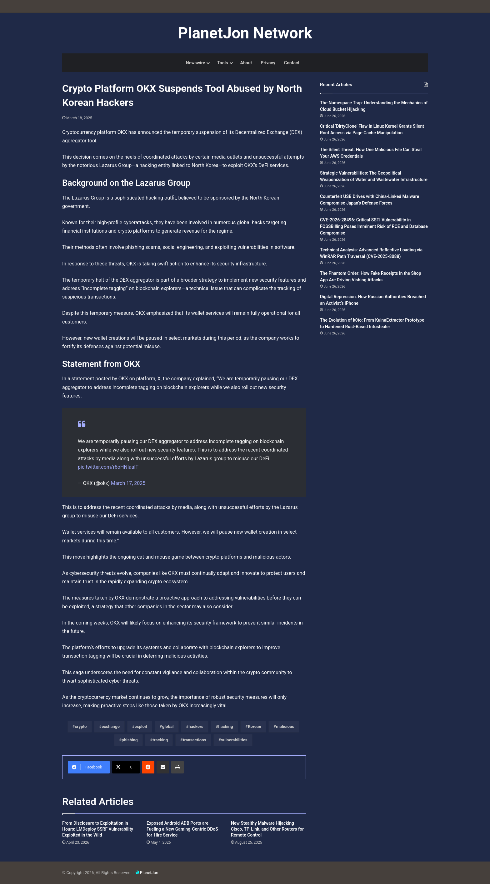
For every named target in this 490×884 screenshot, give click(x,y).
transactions (194, 740)
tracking (160, 740)
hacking (225, 726)
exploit (141, 726)
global (168, 726)
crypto (81, 726)
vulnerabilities (234, 740)
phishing (130, 740)
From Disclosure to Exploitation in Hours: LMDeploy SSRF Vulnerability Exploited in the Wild (97, 829)
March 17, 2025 (128, 483)
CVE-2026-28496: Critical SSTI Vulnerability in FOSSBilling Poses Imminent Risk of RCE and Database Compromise (374, 226)
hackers (195, 726)
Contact (291, 62)
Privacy (268, 62)
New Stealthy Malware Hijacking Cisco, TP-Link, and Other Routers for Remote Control (267, 829)
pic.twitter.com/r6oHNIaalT (108, 467)
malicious (285, 726)
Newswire (195, 62)
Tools (222, 62)
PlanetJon (149, 872)
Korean (254, 726)
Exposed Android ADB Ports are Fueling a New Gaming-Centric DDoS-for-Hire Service (183, 829)
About (246, 62)
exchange (111, 726)
